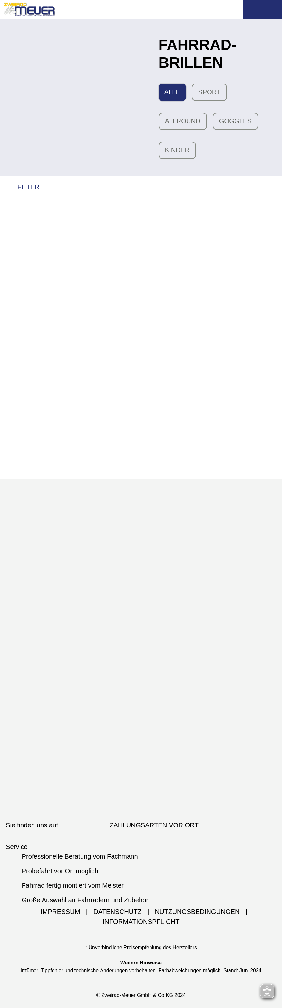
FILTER (22, 188)
